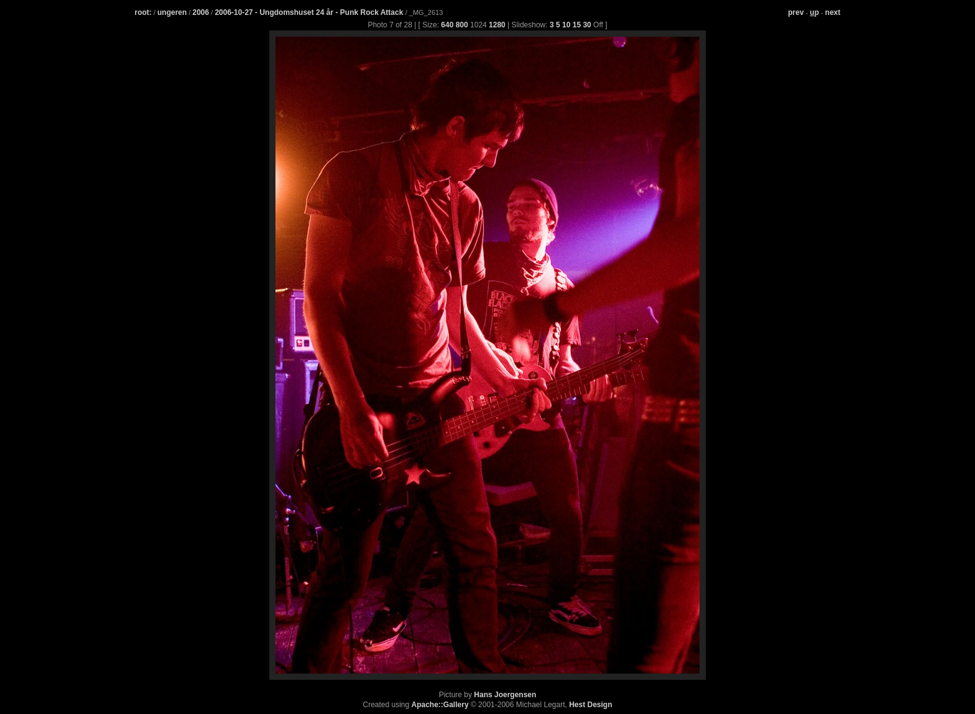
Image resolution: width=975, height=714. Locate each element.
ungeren (172, 12)
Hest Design (590, 704)
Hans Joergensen (505, 694)
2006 (201, 12)
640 (447, 25)
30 (587, 25)
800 (462, 25)
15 (577, 25)
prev (795, 12)
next (833, 12)
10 (566, 25)
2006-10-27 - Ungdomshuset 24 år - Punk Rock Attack (310, 12)
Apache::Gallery (440, 704)
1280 (497, 25)
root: (143, 12)
